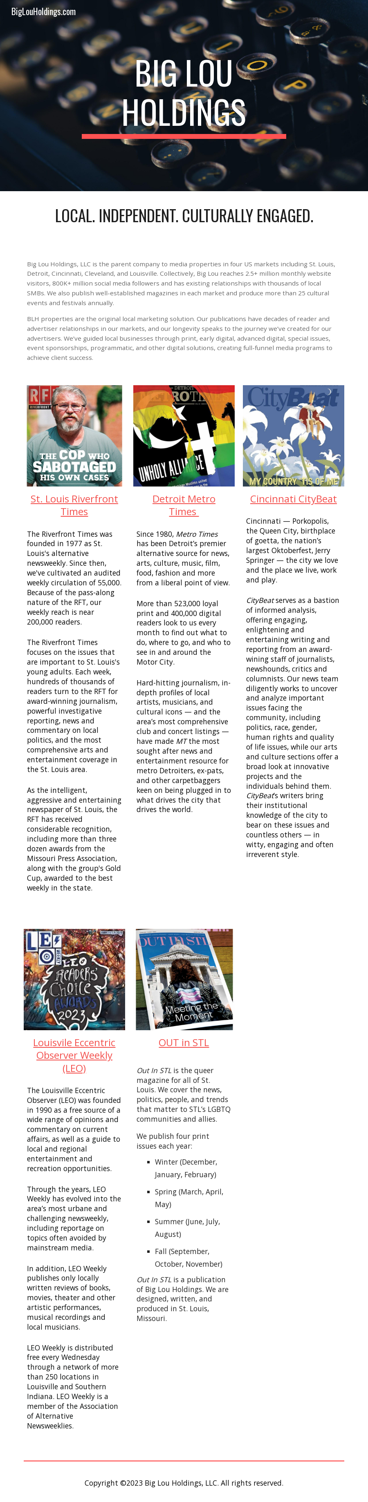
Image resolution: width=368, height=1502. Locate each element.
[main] (184, 95)
